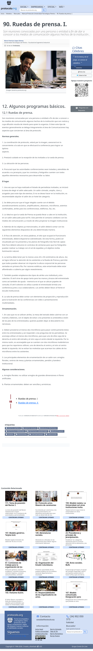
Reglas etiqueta (57, 431)
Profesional (22, 434)
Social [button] (23, 7)
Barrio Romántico (56, 634)
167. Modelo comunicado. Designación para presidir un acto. (73, 595)
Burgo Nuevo (55, 636)
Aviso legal (39, 629)
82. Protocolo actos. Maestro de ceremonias (45, 504)
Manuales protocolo (49, 428)
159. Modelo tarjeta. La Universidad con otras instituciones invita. (76, 505)
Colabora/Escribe (41, 634)
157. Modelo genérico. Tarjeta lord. (15, 534)
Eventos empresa (14, 428)
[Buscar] (31, 10)
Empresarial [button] (37, 7)
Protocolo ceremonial (16, 431)
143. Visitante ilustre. (14, 592)
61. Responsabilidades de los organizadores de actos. (45, 594)
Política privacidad (41, 631)
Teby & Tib (54, 631)
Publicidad (70, 622)
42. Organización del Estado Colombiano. (44, 564)
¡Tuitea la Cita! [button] (82, 75)
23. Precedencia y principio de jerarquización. (73, 535)
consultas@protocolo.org (45, 619)
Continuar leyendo (16, 517)
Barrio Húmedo (55, 629)
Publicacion (52, 434)
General (11, 434)
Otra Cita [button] (81, 72)
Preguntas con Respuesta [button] (81, 109)
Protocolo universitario (38, 431)
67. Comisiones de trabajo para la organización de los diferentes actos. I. (13, 566)
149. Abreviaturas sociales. (43, 534)
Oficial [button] (51, 7)
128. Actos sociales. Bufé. (74, 564)
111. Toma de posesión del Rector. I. (15, 504)
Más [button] (61, 7)
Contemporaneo (37, 434)
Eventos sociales (30, 428)
